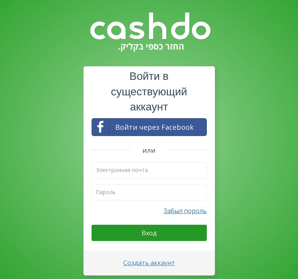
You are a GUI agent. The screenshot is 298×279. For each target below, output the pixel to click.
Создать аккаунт (149, 262)
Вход (149, 233)
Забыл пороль (185, 211)
